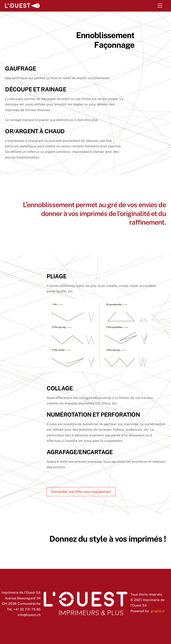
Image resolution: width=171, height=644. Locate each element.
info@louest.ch (29, 615)
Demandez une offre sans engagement (81, 492)
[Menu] (160, 6)
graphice (157, 611)
